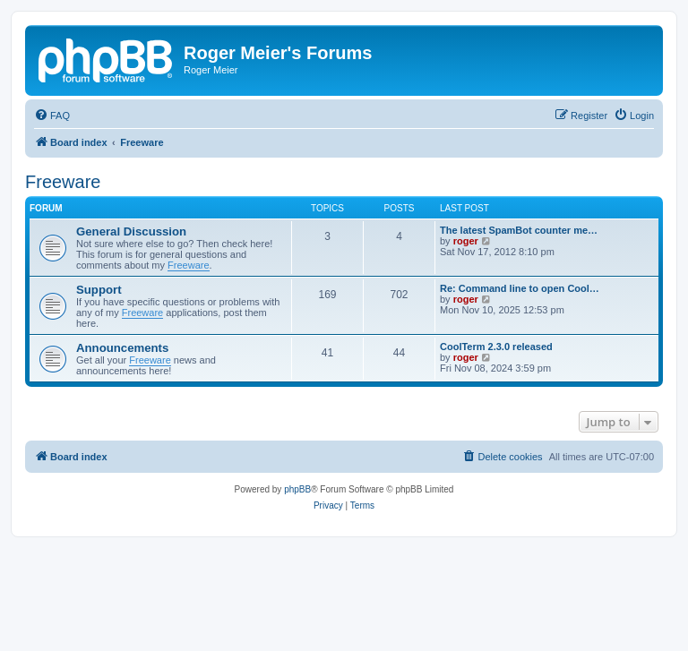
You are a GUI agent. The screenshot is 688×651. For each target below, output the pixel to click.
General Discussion (131, 231)
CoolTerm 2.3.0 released (496, 346)
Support (99, 289)
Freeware (62, 182)
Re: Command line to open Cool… (519, 288)
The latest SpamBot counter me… (519, 230)
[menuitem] (52, 115)
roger (465, 241)
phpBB (297, 489)
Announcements (122, 348)
